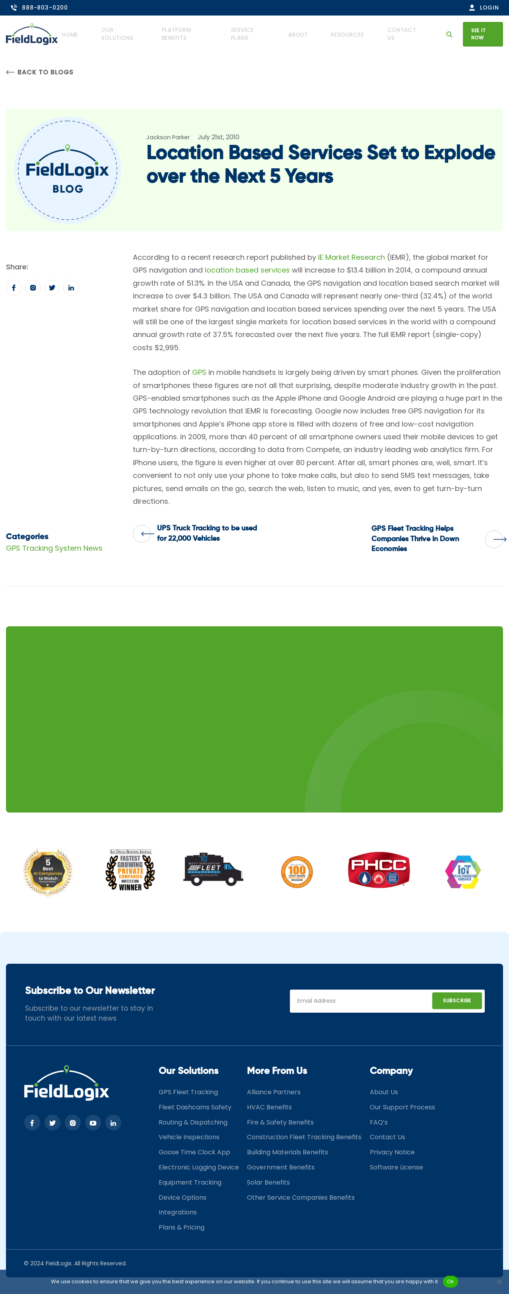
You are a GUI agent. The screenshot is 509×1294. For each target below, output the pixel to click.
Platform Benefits (201, 34)
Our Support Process (402, 1108)
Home (92, 34)
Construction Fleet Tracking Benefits (304, 1137)
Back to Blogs (39, 73)
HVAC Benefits (269, 1108)
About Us (384, 1092)
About (308, 34)
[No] (499, 1282)
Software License (396, 1168)
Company (391, 1072)
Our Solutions (137, 34)
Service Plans (263, 34)
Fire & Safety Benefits (280, 1123)
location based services (247, 271)
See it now (480, 33)
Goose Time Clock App (194, 1153)
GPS (199, 373)
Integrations (178, 1213)
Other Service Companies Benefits (301, 1198)
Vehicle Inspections (189, 1137)
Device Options (182, 1198)
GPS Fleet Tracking (188, 1092)
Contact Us (399, 34)
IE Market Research (351, 258)
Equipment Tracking (190, 1183)
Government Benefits (281, 1168)
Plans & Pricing (181, 1228)
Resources (349, 34)
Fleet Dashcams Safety (195, 1108)
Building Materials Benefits (287, 1153)
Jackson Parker (170, 137)
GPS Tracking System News (54, 549)
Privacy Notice (392, 1153)
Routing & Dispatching (193, 1123)
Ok (450, 1281)
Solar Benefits (268, 1183)
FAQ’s (379, 1123)
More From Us (277, 1072)
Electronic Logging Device (199, 1168)
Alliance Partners (274, 1092)
